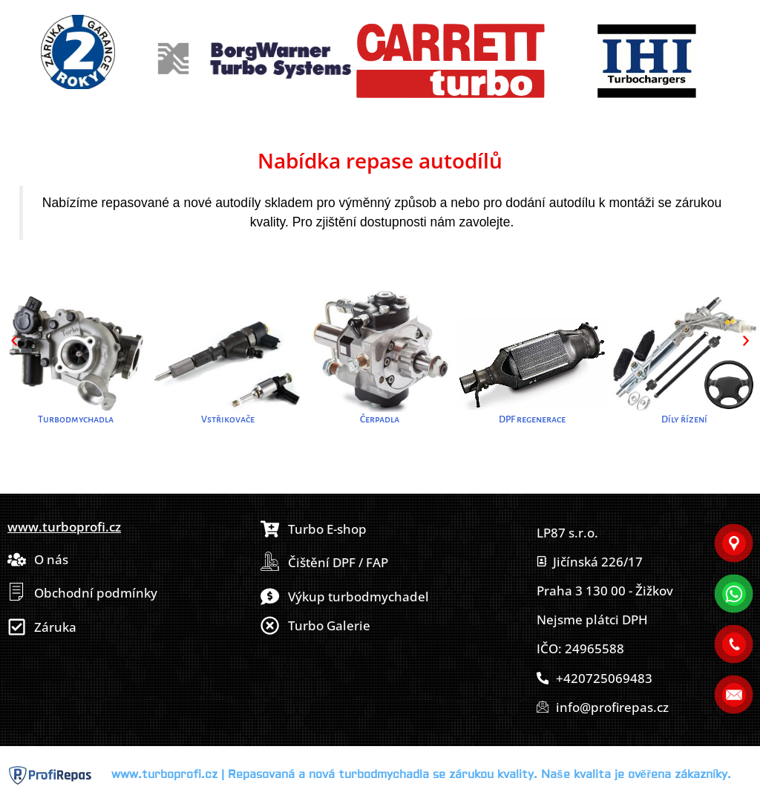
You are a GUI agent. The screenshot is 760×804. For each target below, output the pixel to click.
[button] (14, 340)
